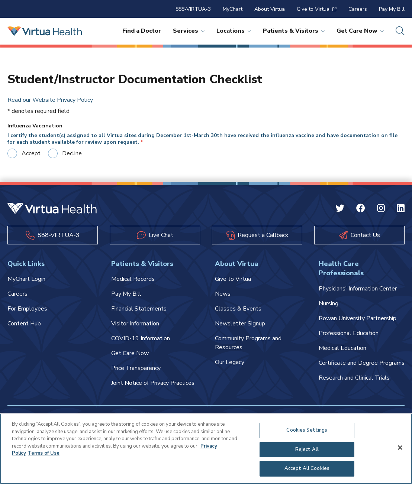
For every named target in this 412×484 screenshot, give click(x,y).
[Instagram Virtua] (381, 209)
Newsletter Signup (240, 323)
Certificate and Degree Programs (362, 363)
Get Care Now (360, 31)
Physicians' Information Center (358, 289)
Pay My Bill (392, 9)
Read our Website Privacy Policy (50, 100)
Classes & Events (238, 309)
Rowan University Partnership (357, 318)
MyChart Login (26, 279)
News (223, 294)
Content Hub (24, 323)
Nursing (328, 303)
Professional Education (349, 333)
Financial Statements (139, 309)
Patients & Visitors (294, 31)
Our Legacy (229, 362)
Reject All (307, 449)
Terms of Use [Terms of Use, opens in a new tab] (43, 453)
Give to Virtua (317, 9)
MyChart (232, 9)
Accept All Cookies (306, 468)
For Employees (27, 309)
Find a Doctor (141, 31)
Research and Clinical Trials (354, 378)
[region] (206, 448)
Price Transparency (136, 368)
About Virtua (269, 9)
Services (189, 31)
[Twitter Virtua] (339, 209)
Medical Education (342, 348)
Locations (233, 31)
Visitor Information (135, 323)
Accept (31, 153)
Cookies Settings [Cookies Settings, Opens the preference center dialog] (306, 430)
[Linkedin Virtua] (401, 209)
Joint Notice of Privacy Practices (152, 383)
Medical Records (133, 279)
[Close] (400, 447)
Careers (357, 9)
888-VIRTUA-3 (193, 9)
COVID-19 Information (140, 338)
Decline (72, 153)
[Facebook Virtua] (360, 209)
